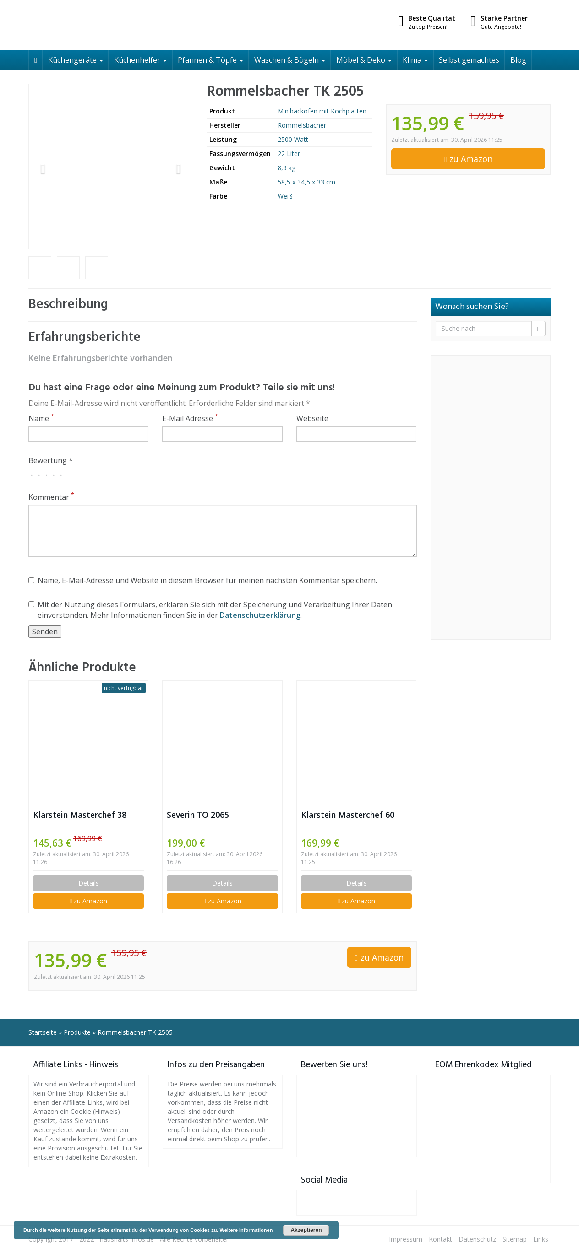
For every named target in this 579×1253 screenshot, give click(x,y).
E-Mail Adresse (190, 418)
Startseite (42, 1032)
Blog (518, 60)
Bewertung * (50, 460)
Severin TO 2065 (198, 814)
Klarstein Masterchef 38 (79, 814)
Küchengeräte (75, 60)
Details (88, 883)
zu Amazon (468, 158)
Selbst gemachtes (469, 60)
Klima (415, 60)
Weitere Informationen (246, 1230)
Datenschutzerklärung (260, 615)
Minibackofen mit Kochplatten (322, 111)
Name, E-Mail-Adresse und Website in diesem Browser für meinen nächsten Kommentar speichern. (202, 580)
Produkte (77, 1032)
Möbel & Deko (364, 60)
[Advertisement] (491, 497)
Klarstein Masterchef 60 (347, 814)
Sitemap (515, 1239)
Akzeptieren (306, 1230)
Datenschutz (477, 1239)
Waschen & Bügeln (289, 60)
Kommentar (51, 497)
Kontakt (440, 1239)
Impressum (405, 1239)
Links (540, 1239)
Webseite (312, 418)
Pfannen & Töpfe (210, 60)
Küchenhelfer (140, 60)
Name (41, 418)
